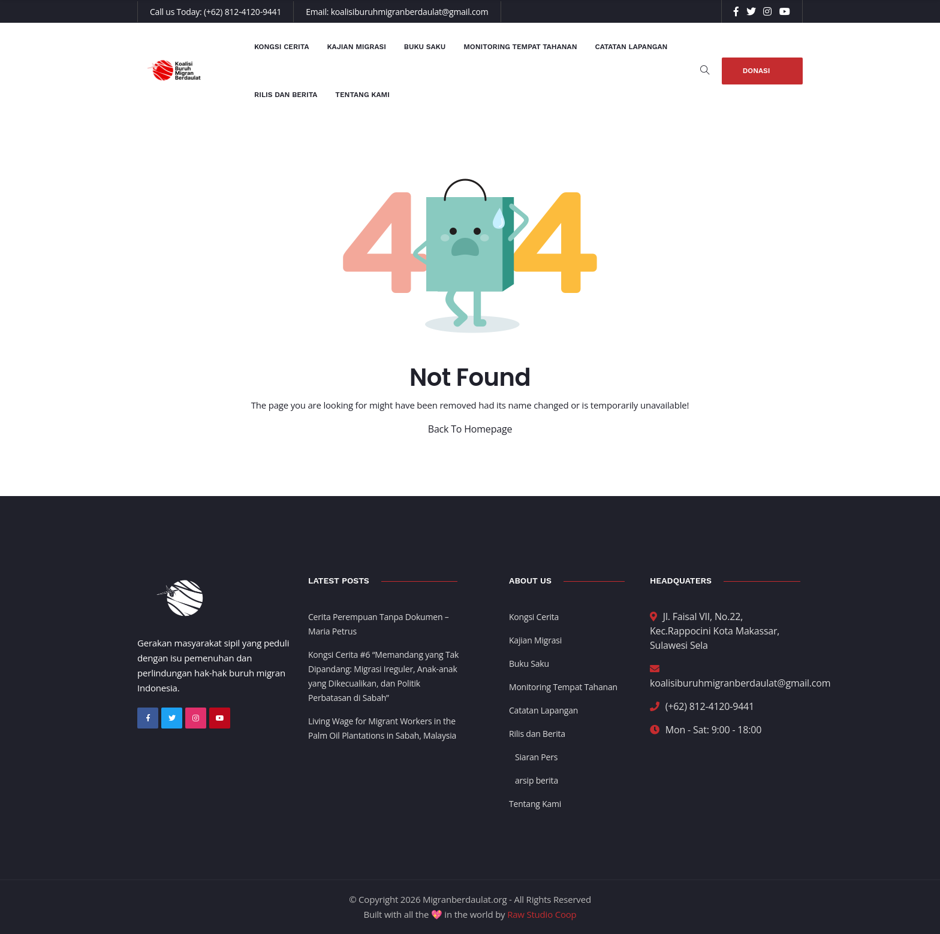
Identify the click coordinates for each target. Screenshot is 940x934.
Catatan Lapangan (631, 47)
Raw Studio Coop (541, 914)
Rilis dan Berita (285, 94)
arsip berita (536, 780)
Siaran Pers (536, 757)
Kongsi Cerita (281, 47)
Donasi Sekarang (762, 75)
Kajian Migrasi (356, 47)
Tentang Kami (362, 94)
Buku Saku (424, 47)
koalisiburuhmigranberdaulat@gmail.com (410, 11)
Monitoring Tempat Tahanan (520, 47)
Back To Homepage (470, 429)
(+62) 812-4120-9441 (242, 11)
